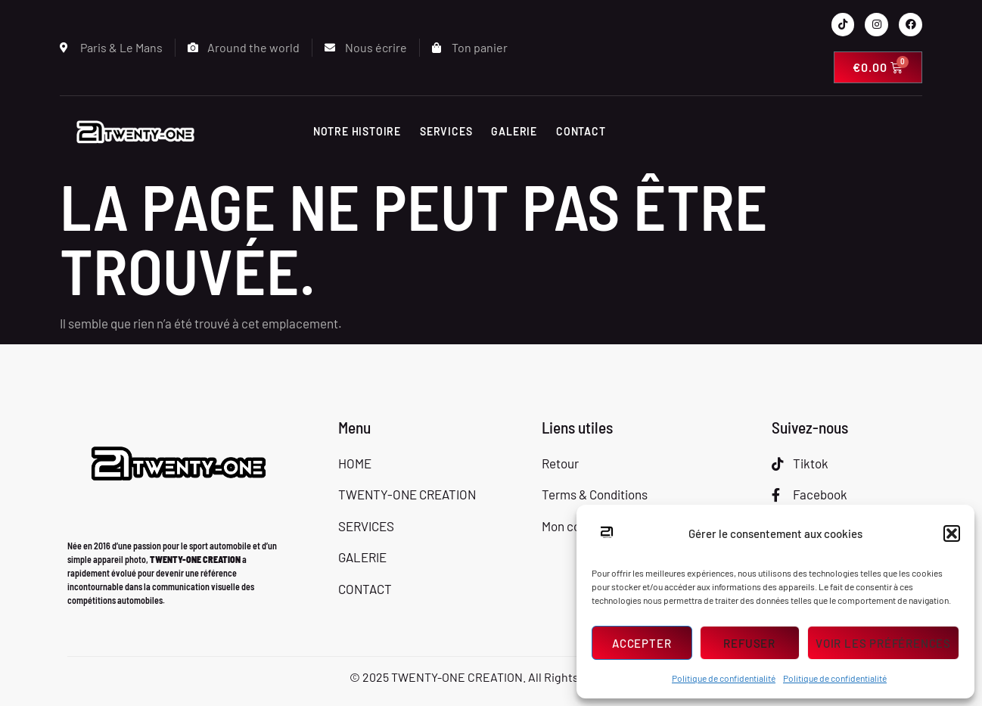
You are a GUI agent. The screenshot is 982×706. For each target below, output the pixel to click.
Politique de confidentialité (723, 678)
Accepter (641, 643)
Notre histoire (357, 131)
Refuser (749, 643)
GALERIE (514, 131)
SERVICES (446, 131)
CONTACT (581, 131)
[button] (951, 533)
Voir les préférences (883, 643)
